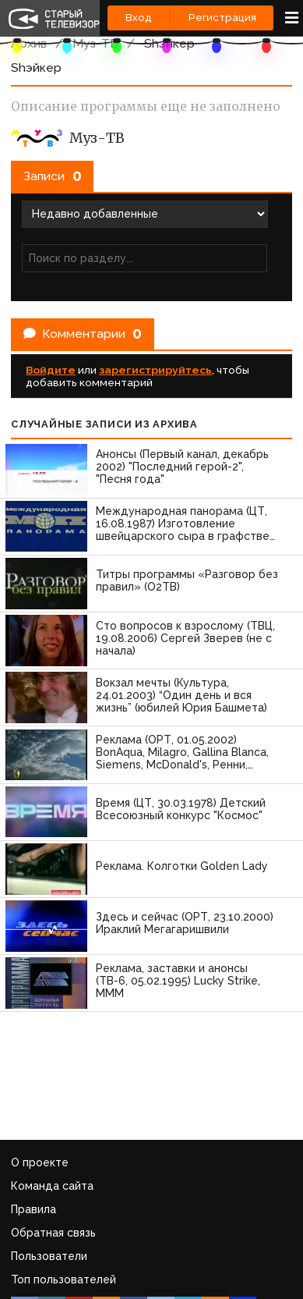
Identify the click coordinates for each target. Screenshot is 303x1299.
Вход (138, 17)
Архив (29, 43)
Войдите (51, 370)
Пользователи (49, 1256)
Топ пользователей (63, 1279)
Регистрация (222, 17)
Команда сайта (52, 1186)
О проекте (40, 1162)
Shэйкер (169, 43)
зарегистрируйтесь (155, 370)
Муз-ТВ (95, 43)
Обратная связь (53, 1232)
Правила (33, 1209)
